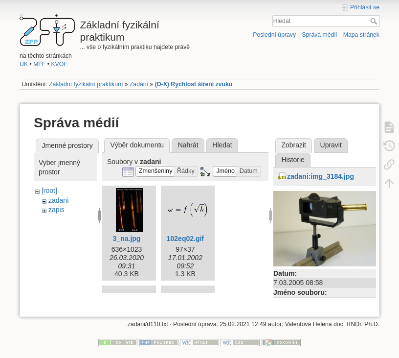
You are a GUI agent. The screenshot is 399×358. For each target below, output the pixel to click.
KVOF (59, 64)
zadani (58, 200)
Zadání (139, 84)
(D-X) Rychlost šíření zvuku (194, 84)
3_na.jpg (127, 238)
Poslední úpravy (274, 34)
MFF (39, 64)
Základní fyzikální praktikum (86, 84)
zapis (56, 210)
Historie (292, 160)
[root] (49, 190)
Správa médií (319, 34)
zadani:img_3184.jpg (320, 176)
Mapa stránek (361, 34)
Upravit (331, 145)
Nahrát (188, 145)
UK (24, 64)
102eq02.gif (185, 238)
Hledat (374, 21)
